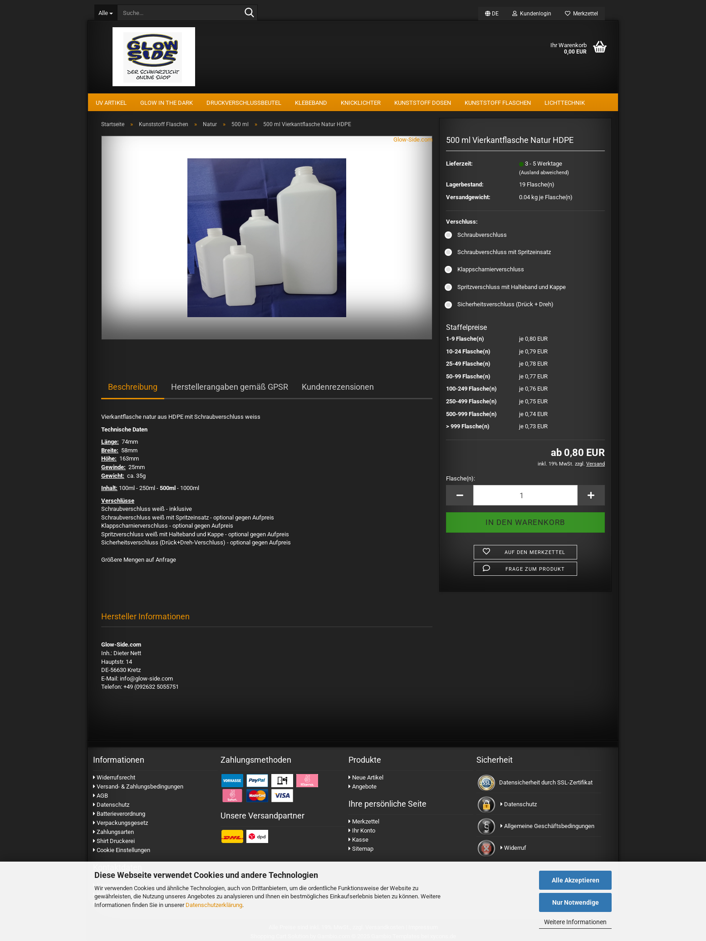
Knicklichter (361, 102)
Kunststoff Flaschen (498, 102)
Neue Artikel (365, 777)
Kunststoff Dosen (422, 102)
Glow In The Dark (166, 102)
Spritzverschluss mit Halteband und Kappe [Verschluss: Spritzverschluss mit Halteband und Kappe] (506, 287)
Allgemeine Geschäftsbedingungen (547, 826)
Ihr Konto (361, 830)
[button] (491, 13)
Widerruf (513, 847)
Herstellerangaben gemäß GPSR (229, 387)
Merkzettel (581, 13)
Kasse (358, 839)
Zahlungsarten (113, 831)
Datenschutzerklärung (214, 905)
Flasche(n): (460, 478)
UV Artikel (111, 102)
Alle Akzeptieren (575, 880)
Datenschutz (111, 804)
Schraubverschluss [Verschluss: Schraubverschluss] (476, 234)
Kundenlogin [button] (531, 13)
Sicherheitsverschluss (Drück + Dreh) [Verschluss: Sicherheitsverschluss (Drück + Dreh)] (500, 304)
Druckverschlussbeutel (243, 102)
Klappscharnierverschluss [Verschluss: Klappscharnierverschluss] (485, 269)
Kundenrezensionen (338, 387)
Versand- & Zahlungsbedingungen (138, 786)
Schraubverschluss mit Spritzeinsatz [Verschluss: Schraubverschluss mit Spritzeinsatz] (498, 252)
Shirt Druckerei (114, 841)
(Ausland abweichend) (544, 173)
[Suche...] (105, 13)
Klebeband (311, 102)
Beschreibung (132, 387)
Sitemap (360, 848)
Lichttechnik (564, 102)
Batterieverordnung (119, 813)
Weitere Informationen (575, 922)
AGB (100, 795)
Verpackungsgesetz (120, 822)
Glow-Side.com (412, 139)
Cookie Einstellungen (121, 850)
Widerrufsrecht (114, 777)
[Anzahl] (525, 495)
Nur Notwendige (575, 902)
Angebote (362, 786)
